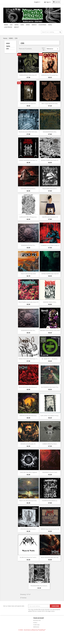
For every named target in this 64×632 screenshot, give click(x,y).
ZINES (28, 25)
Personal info (37, 620)
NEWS (6, 25)
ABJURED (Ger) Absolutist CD (50, 217)
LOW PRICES (8, 27)
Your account (38, 618)
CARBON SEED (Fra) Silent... (50, 444)
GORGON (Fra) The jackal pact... (50, 75)
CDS (7, 49)
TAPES (16, 25)
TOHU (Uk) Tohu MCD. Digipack (28, 472)
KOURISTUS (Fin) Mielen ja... (50, 500)
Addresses (36, 627)
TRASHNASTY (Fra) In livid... (50, 472)
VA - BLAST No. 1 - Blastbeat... (50, 359)
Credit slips (36, 624)
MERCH (34, 25)
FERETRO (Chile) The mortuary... (28, 415)
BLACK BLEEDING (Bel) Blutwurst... (28, 387)
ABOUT (16, 27)
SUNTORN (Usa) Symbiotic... (28, 188)
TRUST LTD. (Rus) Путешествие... (28, 500)
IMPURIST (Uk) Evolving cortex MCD (50, 330)
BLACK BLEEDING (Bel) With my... (50, 557)
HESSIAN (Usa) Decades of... (28, 444)
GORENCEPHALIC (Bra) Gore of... (28, 75)
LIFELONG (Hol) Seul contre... (28, 529)
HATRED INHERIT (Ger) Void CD (49, 273)
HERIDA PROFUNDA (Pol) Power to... (28, 359)
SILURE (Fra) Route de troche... (28, 557)
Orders (35, 622)
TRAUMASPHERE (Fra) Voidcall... (39, 586)
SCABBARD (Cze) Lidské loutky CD (50, 245)
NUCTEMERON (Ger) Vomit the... (50, 387)
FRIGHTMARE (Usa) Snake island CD (28, 302)
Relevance (53, 49)
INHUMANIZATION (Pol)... (50, 132)
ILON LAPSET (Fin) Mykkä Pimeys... (49, 415)
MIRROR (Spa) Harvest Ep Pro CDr (50, 529)
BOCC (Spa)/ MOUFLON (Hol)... (50, 103)
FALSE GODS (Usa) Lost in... (50, 188)
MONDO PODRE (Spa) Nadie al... (50, 160)
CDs (11, 25)
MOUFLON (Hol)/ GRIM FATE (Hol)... (28, 132)
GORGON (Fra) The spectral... (28, 103)
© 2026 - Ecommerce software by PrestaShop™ (32, 630)
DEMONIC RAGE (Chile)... (50, 302)
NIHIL (50, 25)
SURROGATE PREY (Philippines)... (28, 217)
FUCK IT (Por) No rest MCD (28, 273)
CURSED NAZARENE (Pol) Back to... (28, 160)
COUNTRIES (42, 25)
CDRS (22, 25)
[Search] (51, 32)
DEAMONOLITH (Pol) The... (28, 245)
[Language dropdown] (37, 2)
